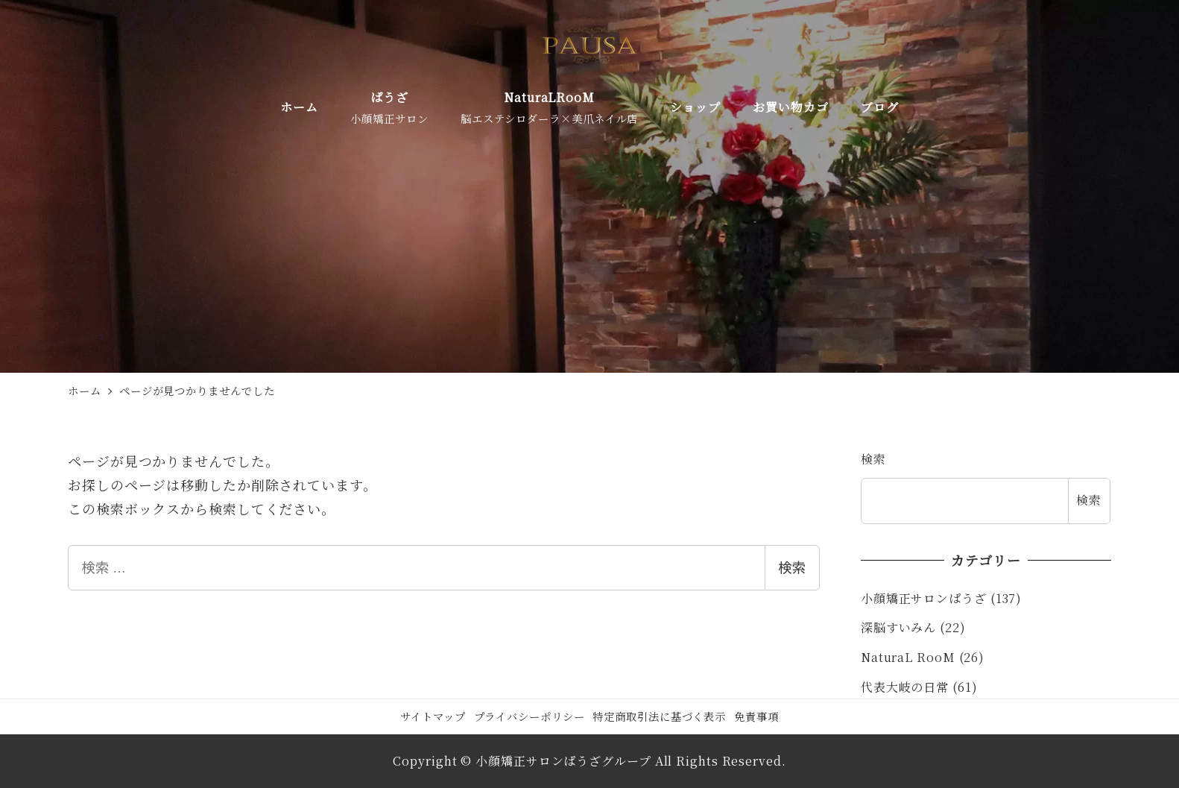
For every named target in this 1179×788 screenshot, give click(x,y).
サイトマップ (432, 716)
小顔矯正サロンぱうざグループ (563, 760)
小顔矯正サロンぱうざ (924, 598)
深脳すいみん (898, 627)
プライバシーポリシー (529, 716)
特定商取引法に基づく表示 (659, 716)
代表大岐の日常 (905, 687)
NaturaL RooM (908, 657)
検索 (792, 568)
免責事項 (756, 716)
